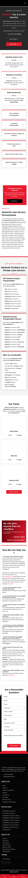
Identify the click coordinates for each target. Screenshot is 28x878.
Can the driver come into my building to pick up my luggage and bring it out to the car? (13, 627)
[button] (14, 556)
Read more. (12, 675)
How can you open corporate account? (13, 556)
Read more (10, 583)
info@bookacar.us (8, 576)
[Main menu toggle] (25, 3)
